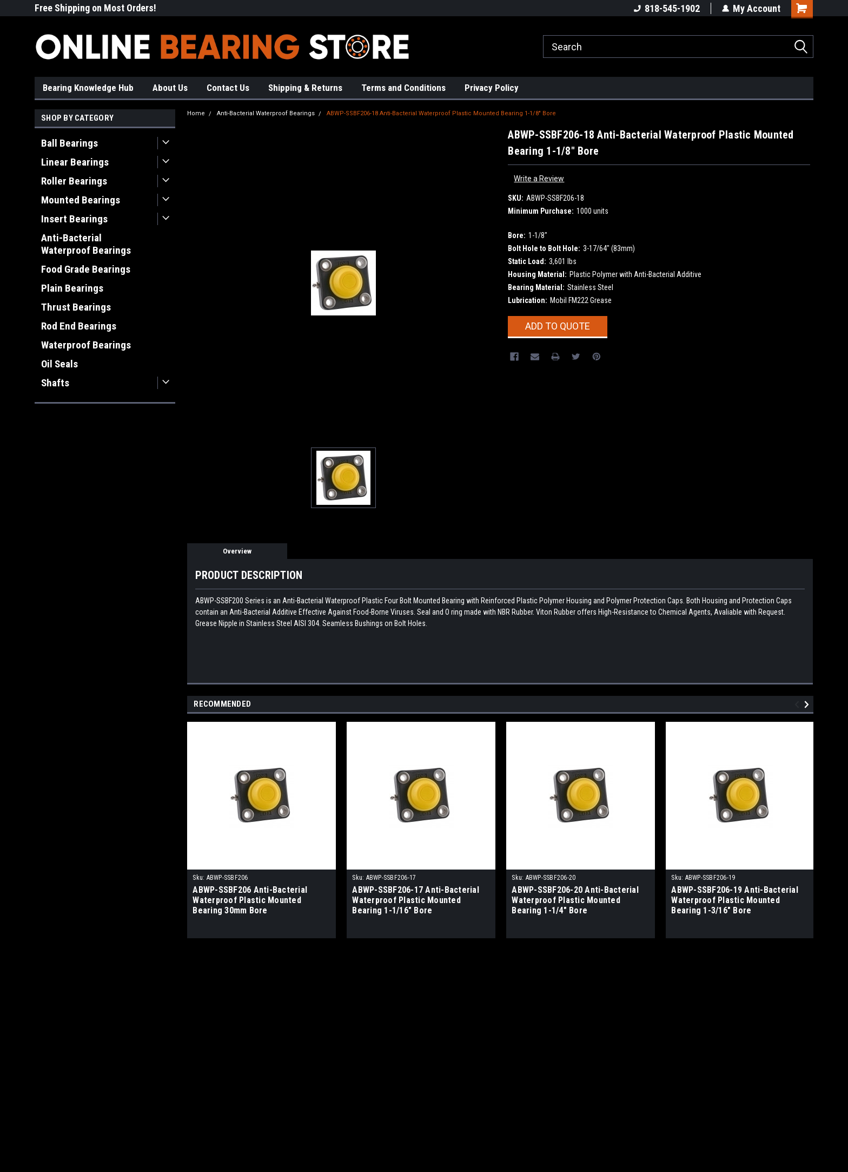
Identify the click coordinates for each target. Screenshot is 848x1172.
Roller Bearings (74, 181)
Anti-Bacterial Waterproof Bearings (86, 244)
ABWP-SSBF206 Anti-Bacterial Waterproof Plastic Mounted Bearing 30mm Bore (250, 900)
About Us (170, 87)
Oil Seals (59, 364)
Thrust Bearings (76, 307)
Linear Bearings (75, 162)
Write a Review (539, 178)
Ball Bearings (69, 143)
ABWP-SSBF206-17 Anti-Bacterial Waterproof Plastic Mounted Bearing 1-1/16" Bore (415, 900)
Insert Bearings (74, 219)
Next (808, 704)
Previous (798, 704)
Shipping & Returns (305, 87)
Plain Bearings (72, 288)
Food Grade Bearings (85, 269)
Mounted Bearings (80, 200)
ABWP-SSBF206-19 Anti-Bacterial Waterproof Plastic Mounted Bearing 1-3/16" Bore (734, 900)
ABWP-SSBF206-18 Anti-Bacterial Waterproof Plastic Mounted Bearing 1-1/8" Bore (441, 113)
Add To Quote (557, 326)
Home (196, 113)
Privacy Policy (492, 87)
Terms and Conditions (403, 87)
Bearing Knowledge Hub (88, 87)
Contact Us (228, 87)
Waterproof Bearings (86, 345)
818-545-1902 (667, 8)
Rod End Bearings (78, 326)
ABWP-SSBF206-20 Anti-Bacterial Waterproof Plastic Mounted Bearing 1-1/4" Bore (575, 900)
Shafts (55, 383)
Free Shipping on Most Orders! (95, 8)
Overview (237, 551)
